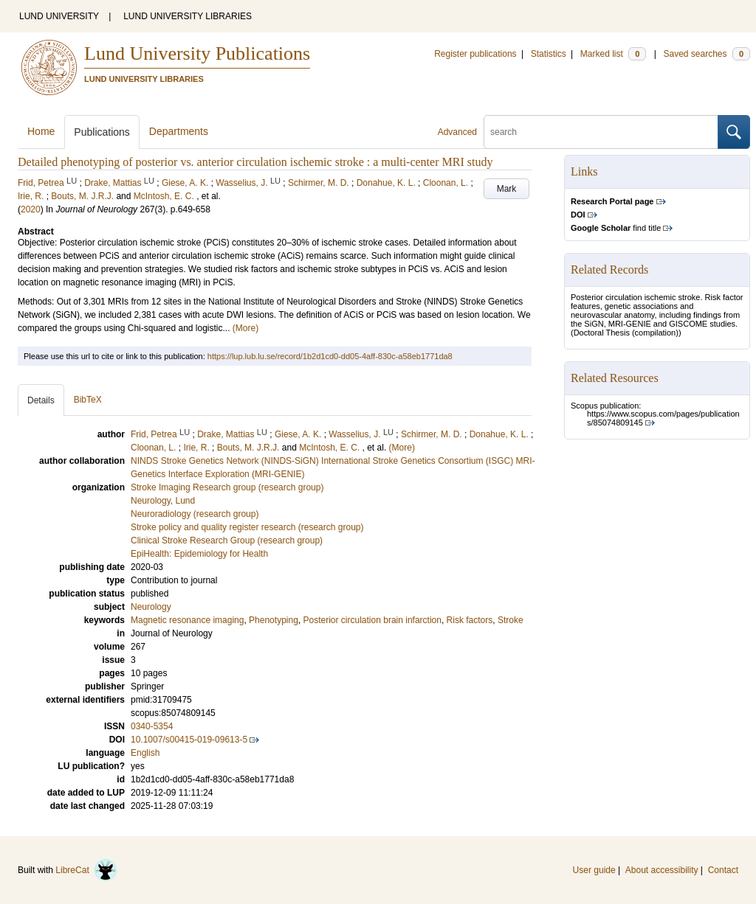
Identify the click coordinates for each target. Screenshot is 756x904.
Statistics (548, 54)
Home (41, 131)
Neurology (151, 607)
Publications (102, 132)
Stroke (510, 620)
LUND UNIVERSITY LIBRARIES (187, 16)
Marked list (613, 54)
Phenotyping (273, 620)
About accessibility (661, 870)
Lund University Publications (197, 53)
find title (616, 227)
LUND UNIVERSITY (59, 16)
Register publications (475, 54)
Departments (178, 131)
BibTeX (88, 399)
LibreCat (86, 870)
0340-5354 (152, 726)
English (145, 753)
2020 (31, 209)
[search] (601, 132)
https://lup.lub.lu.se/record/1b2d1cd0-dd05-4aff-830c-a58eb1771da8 (330, 356)
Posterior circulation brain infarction (372, 620)
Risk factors (470, 620)
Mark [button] (507, 189)
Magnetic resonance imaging (187, 620)
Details (41, 400)
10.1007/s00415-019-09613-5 (189, 739)
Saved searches (706, 54)
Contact (723, 870)
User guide (594, 870)
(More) (245, 328)
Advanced (457, 132)
